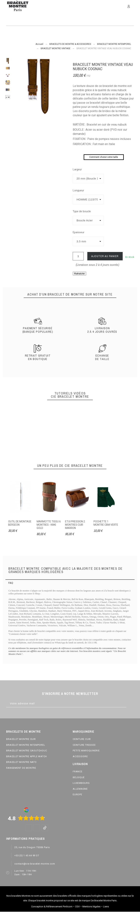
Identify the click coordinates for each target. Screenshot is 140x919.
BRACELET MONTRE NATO (21, 762)
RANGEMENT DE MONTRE (21, 768)
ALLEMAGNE (80, 788)
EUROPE (77, 794)
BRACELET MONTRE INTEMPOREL (25, 745)
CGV (77, 906)
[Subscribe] (130, 703)
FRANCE (77, 771)
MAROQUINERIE (83, 732)
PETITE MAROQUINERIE (86, 750)
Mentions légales (91, 906)
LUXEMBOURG (81, 783)
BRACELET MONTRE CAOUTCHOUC (26, 750)
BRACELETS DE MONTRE (23, 732)
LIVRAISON (80, 764)
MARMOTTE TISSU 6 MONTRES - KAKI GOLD (49, 524)
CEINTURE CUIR (82, 739)
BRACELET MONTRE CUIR (21, 739)
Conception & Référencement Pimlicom (51, 906)
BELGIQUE (79, 777)
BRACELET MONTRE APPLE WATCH (26, 756)
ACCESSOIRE (80, 756)
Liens (106, 906)
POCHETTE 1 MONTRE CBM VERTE (106, 523)
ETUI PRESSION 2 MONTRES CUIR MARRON (75, 524)
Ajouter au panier (105, 256)
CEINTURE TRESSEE (84, 745)
